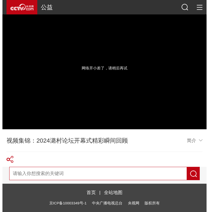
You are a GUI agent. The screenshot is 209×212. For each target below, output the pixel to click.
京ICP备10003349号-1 (68, 203)
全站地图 (113, 192)
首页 (91, 192)
